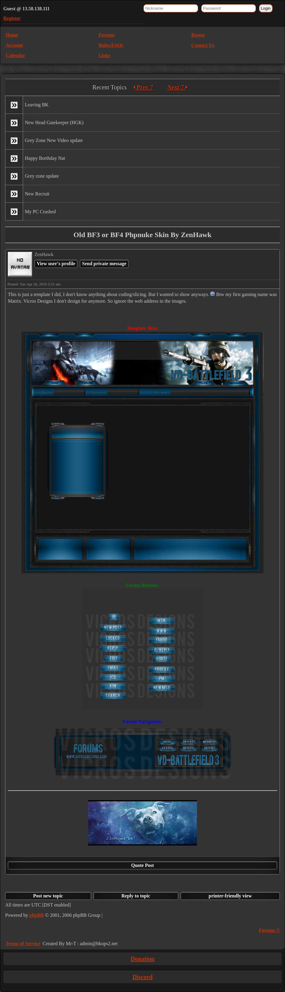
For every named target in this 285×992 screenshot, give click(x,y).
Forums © (269, 930)
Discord (143, 977)
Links (104, 55)
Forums (107, 34)
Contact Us (202, 45)
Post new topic (48, 895)
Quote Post (142, 865)
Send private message (104, 263)
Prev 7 (143, 87)
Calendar (15, 55)
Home (12, 34)
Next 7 (177, 87)
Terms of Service (23, 943)
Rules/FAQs (111, 45)
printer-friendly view (230, 895)
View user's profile (56, 263)
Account (14, 45)
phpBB (36, 915)
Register (12, 18)
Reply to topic (135, 895)
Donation (143, 958)
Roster (198, 34)
